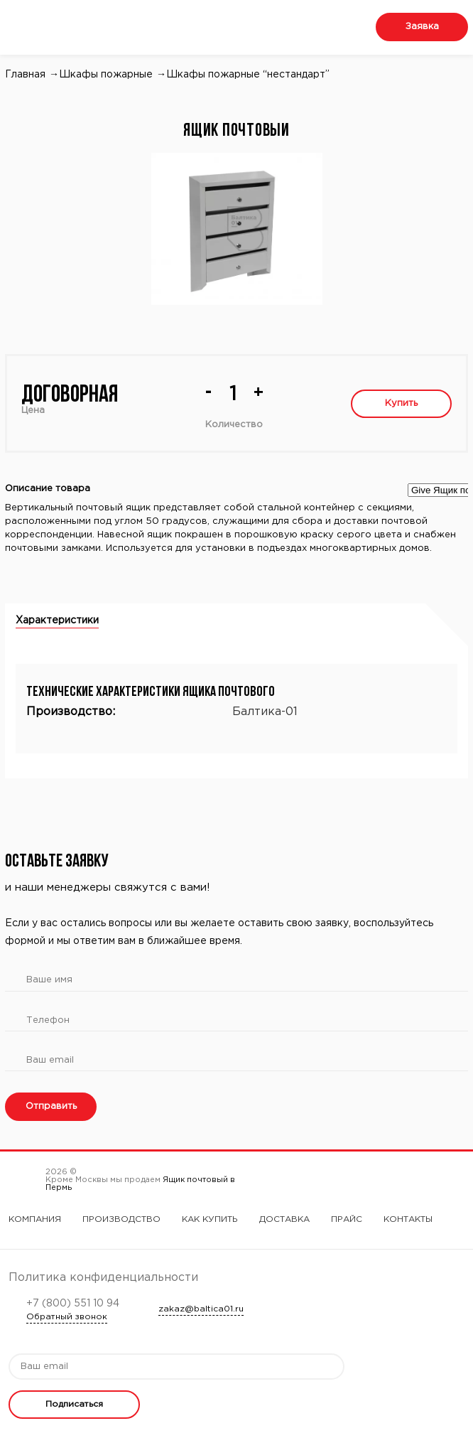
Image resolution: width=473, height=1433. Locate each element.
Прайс (346, 1219)
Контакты (408, 1219)
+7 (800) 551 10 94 (72, 1303)
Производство (121, 1219)
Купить (401, 403)
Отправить (51, 1106)
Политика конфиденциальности (103, 1277)
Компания (35, 1219)
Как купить (210, 1219)
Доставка (284, 1219)
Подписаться (74, 1404)
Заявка (422, 27)
